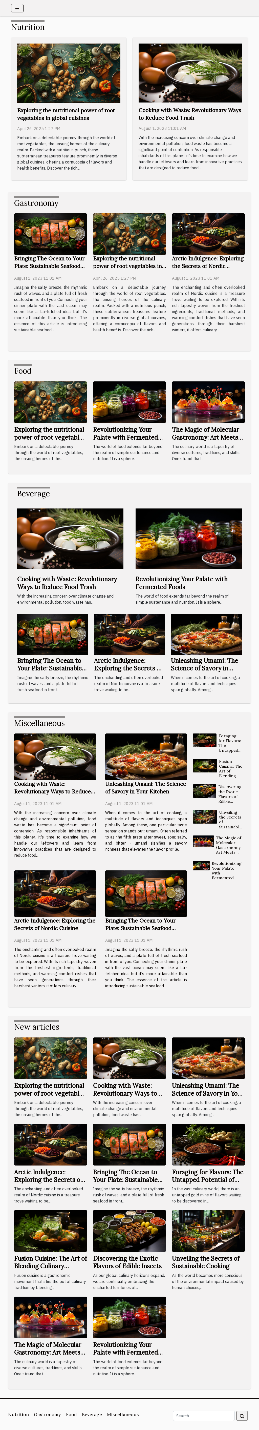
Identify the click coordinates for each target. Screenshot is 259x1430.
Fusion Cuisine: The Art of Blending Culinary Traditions (230, 773)
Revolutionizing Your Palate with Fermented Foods (125, 437)
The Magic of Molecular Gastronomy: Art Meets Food (205, 437)
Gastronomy (47, 1414)
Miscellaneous (123, 1414)
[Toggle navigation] (17, 8)
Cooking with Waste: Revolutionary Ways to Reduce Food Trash (67, 583)
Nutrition (18, 1414)
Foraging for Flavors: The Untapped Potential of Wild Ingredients (230, 750)
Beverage (92, 1414)
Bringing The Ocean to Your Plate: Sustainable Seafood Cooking (49, 266)
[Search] (204, 1416)
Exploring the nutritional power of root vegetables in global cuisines (127, 266)
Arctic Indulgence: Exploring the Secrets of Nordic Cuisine (207, 266)
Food (71, 1414)
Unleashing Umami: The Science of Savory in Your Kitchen (204, 668)
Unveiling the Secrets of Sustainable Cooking (206, 1262)
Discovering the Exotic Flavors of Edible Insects (230, 796)
